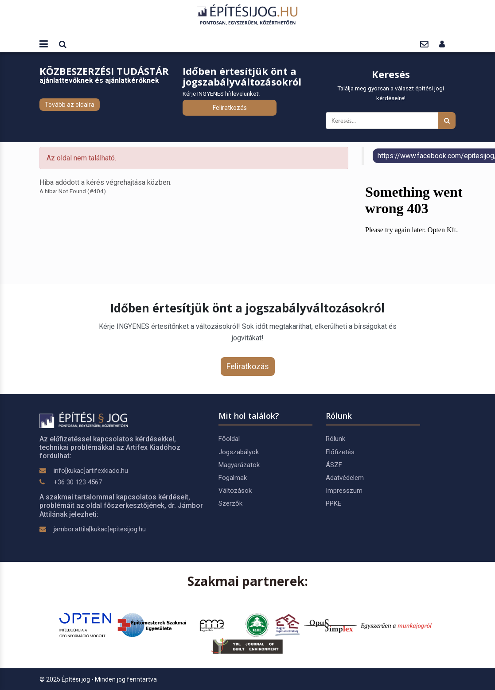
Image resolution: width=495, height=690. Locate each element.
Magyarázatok (239, 465)
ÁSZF (334, 465)
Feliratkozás (230, 107)
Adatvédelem (345, 478)
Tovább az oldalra (69, 104)
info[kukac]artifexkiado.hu (91, 471)
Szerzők (230, 503)
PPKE (333, 503)
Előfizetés (340, 452)
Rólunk (335, 439)
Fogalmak (232, 478)
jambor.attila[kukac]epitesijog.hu (100, 529)
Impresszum (344, 491)
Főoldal (229, 439)
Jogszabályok (238, 452)
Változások (235, 491)
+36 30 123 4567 (78, 482)
